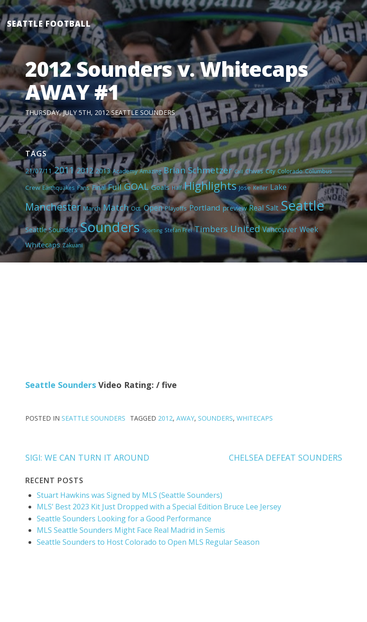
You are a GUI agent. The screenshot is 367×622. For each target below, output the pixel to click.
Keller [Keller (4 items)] (260, 187)
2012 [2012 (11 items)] (85, 170)
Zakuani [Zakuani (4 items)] (72, 245)
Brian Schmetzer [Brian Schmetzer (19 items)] (198, 170)
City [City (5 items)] (270, 171)
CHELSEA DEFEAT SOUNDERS (285, 457)
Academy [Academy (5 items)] (125, 171)
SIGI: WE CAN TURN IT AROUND (87, 457)
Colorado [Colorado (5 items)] (290, 171)
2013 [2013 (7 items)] (103, 170)
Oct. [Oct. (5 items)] (136, 208)
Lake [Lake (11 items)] (278, 187)
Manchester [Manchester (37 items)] (53, 206)
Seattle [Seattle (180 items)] (302, 205)
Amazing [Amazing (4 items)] (150, 171)
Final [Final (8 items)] (99, 187)
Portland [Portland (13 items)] (204, 207)
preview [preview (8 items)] (235, 207)
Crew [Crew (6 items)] (32, 187)
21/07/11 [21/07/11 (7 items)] (38, 170)
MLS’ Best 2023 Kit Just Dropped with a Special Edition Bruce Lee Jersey (159, 507)
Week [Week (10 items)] (308, 229)
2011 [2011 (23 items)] (64, 170)
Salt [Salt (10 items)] (272, 208)
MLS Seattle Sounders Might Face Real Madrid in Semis (131, 530)
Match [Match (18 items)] (116, 207)
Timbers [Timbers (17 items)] (211, 228)
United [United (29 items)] (245, 228)
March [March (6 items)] (92, 208)
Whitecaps (255, 418)
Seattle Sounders (143, 112)
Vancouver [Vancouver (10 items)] (279, 229)
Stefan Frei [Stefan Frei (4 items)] (178, 230)
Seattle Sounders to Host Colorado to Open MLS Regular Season (148, 542)
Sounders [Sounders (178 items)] (110, 227)
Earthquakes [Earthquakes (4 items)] (58, 187)
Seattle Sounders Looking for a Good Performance (124, 519)
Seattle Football (49, 23)
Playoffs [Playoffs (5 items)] (176, 208)
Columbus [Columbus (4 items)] (318, 171)
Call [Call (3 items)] (238, 171)
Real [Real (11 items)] (256, 208)
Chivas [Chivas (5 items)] (254, 171)
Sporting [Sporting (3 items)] (152, 230)
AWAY (185, 418)
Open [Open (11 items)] (153, 208)
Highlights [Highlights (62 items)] (210, 185)
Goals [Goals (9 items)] (160, 187)
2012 (165, 418)
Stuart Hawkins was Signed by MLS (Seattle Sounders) (129, 495)
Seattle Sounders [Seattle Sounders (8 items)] (51, 229)
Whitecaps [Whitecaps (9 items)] (42, 244)
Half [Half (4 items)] (177, 187)
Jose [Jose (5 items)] (245, 187)
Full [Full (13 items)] (115, 187)
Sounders (215, 418)
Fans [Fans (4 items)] (83, 187)
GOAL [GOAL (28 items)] (136, 186)
